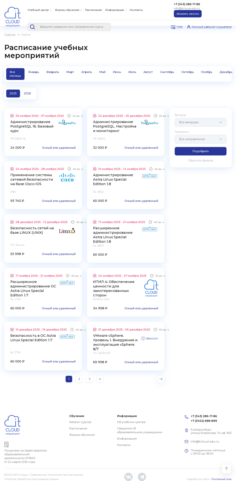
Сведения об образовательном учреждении (139, 430)
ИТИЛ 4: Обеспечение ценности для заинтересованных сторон (113, 288)
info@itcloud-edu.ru (187, 8)
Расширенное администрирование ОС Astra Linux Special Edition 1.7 (33, 288)
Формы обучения (67, 10)
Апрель (86, 72)
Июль (132, 72)
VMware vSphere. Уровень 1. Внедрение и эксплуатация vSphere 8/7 (115, 342)
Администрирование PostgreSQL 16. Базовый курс (32, 126)
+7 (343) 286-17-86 (187, 4)
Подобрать (200, 151)
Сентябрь (167, 72)
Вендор (180, 115)
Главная (10, 34)
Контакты (136, 10)
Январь (33, 72)
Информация (114, 10)
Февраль (52, 72)
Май (102, 72)
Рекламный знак (221, 479)
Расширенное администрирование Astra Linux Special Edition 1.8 (113, 235)
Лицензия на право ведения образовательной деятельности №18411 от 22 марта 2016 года (25, 456)
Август (148, 72)
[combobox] (201, 122)
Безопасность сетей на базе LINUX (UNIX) (32, 230)
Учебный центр (38, 10)
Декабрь (226, 72)
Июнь (117, 72)
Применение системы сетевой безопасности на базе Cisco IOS (31, 179)
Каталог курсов (80, 422)
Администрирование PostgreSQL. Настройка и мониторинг (114, 126)
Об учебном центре (131, 422)
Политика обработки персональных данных (31, 479)
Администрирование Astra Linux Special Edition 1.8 (113, 179)
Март (70, 72)
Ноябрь (206, 72)
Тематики (182, 132)
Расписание (93, 10)
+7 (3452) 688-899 (204, 421)
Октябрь (187, 72)
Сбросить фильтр (200, 160)
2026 (27, 93)
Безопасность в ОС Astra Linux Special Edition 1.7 (33, 337)
